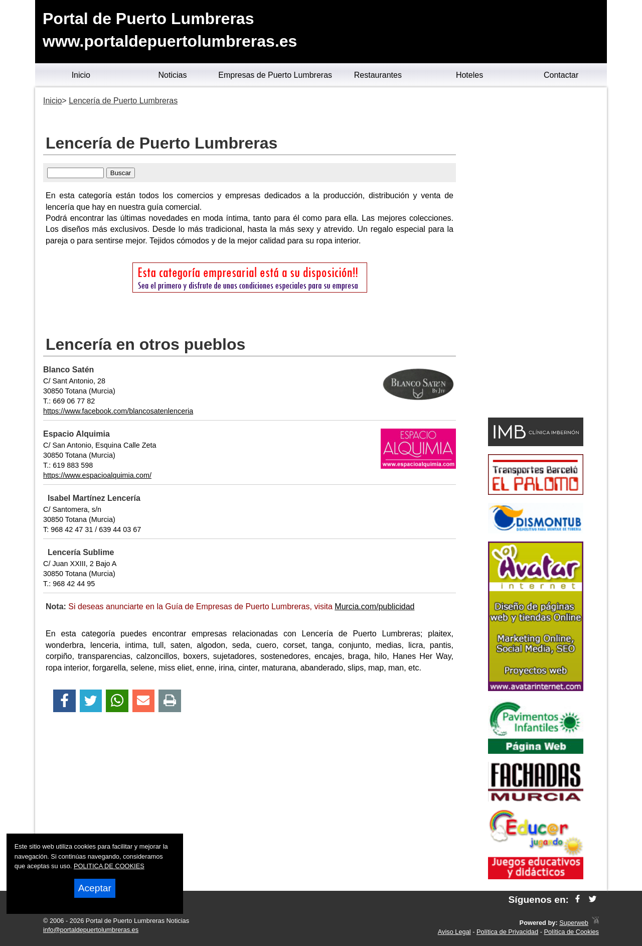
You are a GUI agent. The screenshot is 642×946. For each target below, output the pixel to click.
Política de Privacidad (507, 931)
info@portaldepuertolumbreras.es (90, 929)
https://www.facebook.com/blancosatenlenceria (118, 411)
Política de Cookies (571, 931)
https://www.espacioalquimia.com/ (97, 475)
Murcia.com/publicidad (374, 606)
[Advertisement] (535, 253)
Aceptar (94, 888)
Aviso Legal (454, 931)
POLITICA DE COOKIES (109, 866)
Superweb (573, 922)
